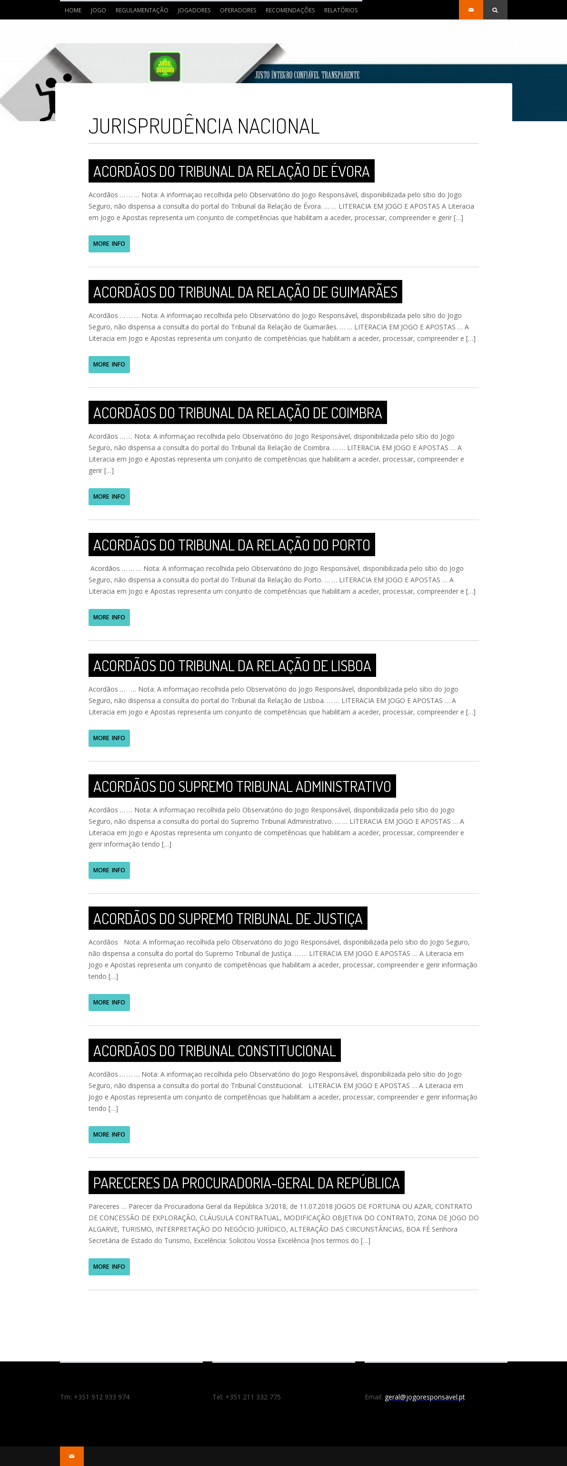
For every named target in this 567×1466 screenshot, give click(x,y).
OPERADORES (238, 10)
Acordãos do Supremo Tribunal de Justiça (228, 918)
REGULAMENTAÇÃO (142, 10)
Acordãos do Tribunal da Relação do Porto (231, 544)
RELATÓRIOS (341, 10)
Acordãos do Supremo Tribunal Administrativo (242, 786)
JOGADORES (194, 10)
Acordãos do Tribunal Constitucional (214, 1050)
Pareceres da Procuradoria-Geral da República (246, 1182)
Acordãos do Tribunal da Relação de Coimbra (237, 412)
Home (70, 12)
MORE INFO (109, 244)
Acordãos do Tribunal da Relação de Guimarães (245, 291)
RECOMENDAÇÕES (290, 10)
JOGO (98, 10)
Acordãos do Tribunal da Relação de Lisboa (232, 665)
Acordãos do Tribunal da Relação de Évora (231, 171)
